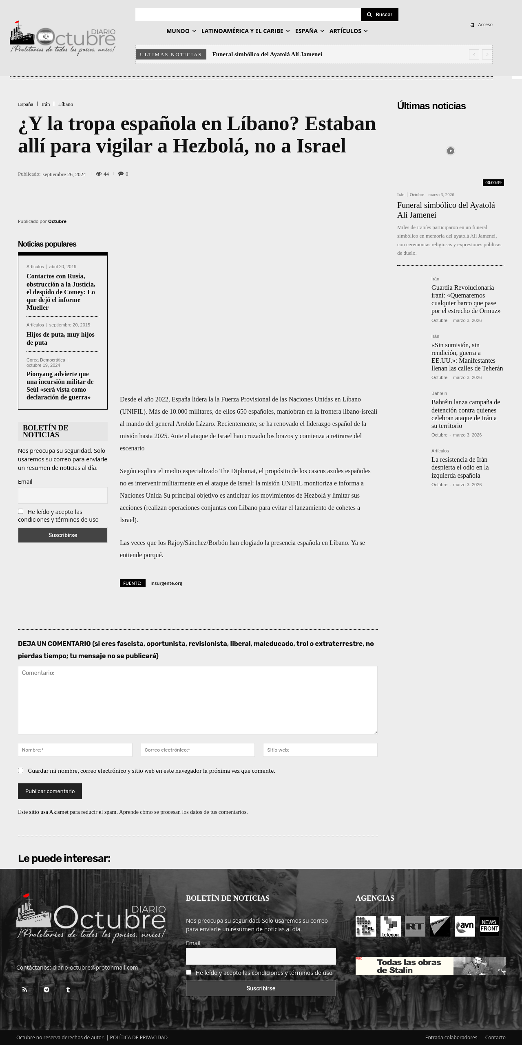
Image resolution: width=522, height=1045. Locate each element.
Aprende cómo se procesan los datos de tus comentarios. (183, 812)
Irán (46, 104)
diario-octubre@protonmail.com (95, 967)
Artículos (35, 267)
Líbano (65, 104)
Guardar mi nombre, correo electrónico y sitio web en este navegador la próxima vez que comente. (152, 770)
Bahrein (439, 393)
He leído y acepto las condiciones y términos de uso (58, 515)
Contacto (495, 1037)
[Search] (379, 14)
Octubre (57, 221)
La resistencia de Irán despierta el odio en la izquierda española (460, 467)
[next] (487, 54)
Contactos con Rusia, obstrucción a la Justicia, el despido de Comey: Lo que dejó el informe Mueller (61, 292)
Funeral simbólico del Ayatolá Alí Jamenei (267, 54)
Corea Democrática (46, 360)
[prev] (474, 54)
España (25, 104)
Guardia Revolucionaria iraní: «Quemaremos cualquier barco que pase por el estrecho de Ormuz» (466, 299)
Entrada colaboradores (451, 1037)
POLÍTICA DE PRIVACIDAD (139, 1037)
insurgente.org (166, 583)
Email (25, 481)
